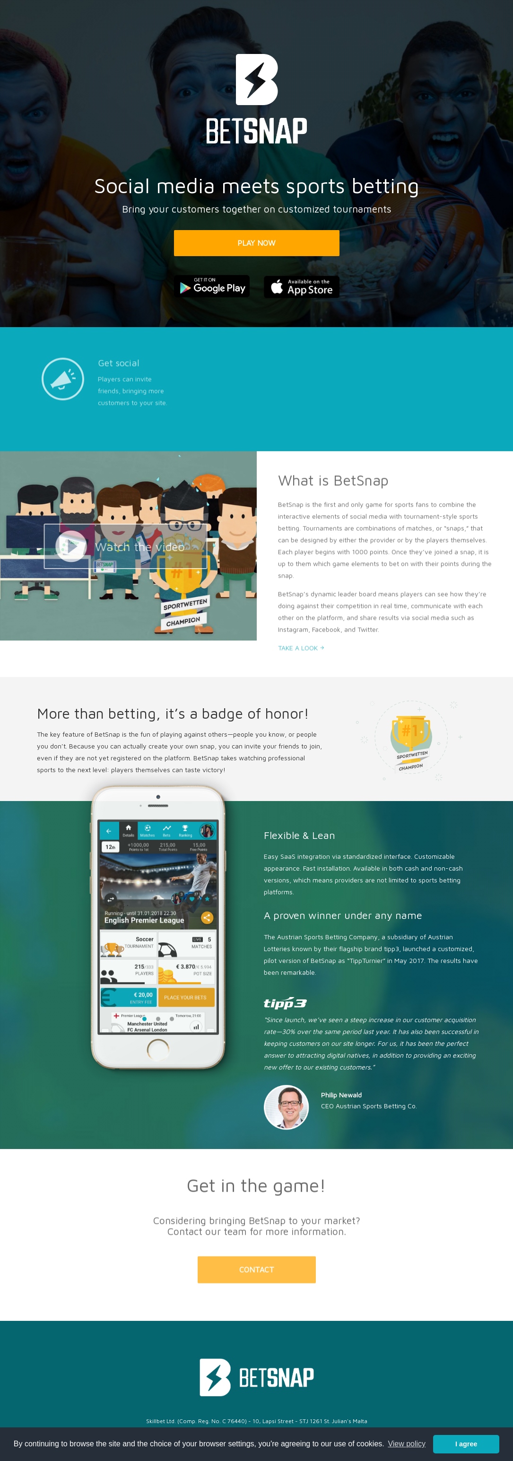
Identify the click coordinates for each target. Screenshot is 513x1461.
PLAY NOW (256, 243)
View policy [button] (407, 1444)
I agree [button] (466, 1444)
